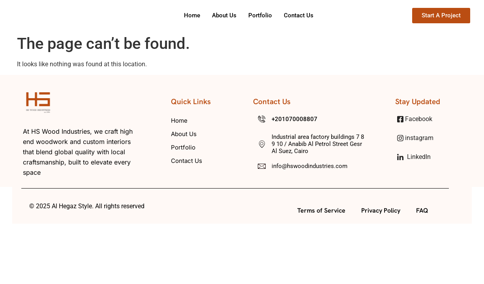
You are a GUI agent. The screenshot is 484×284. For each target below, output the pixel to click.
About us (224, 15)
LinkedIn (414, 157)
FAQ (422, 210)
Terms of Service (321, 210)
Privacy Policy (380, 210)
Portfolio (260, 15)
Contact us (298, 15)
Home (192, 15)
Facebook (414, 119)
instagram (415, 138)
